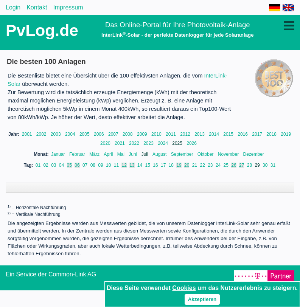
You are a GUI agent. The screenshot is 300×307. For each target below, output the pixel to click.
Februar (77, 154)
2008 (128, 134)
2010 (157, 134)
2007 (114, 134)
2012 (185, 134)
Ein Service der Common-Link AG (51, 282)
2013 (200, 134)
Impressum (68, 7)
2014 (214, 134)
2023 (149, 143)
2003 (56, 134)
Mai (121, 154)
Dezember (253, 154)
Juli (145, 154)
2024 (163, 143)
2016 (243, 134)
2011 (171, 134)
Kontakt (36, 7)
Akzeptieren (202, 299)
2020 (106, 143)
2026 (192, 143)
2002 (42, 134)
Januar (58, 154)
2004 (70, 134)
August (160, 154)
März (95, 154)
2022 (134, 143)
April (109, 154)
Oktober (206, 154)
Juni (133, 154)
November (229, 154)
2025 (177, 143)
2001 (27, 134)
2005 (85, 134)
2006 (99, 134)
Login (13, 7)
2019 (286, 134)
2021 (120, 143)
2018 (272, 134)
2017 (257, 134)
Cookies (184, 288)
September (182, 154)
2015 (229, 134)
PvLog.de (42, 30)
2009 (142, 134)
